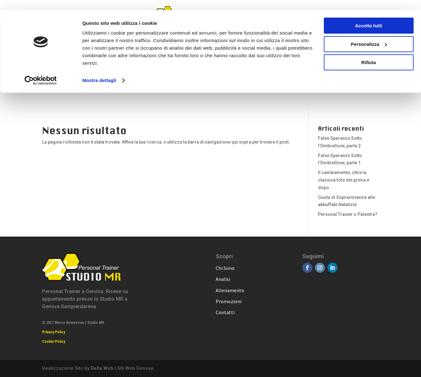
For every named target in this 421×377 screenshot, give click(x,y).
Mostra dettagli (99, 70)
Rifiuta (368, 52)
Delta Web (102, 368)
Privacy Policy (53, 332)
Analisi (223, 279)
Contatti (225, 312)
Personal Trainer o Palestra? (347, 214)
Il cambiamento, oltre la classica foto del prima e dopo (343, 180)
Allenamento (230, 290)
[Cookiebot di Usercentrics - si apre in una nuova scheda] (40, 70)
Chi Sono (225, 268)
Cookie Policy (53, 341)
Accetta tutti (368, 15)
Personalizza (369, 34)
